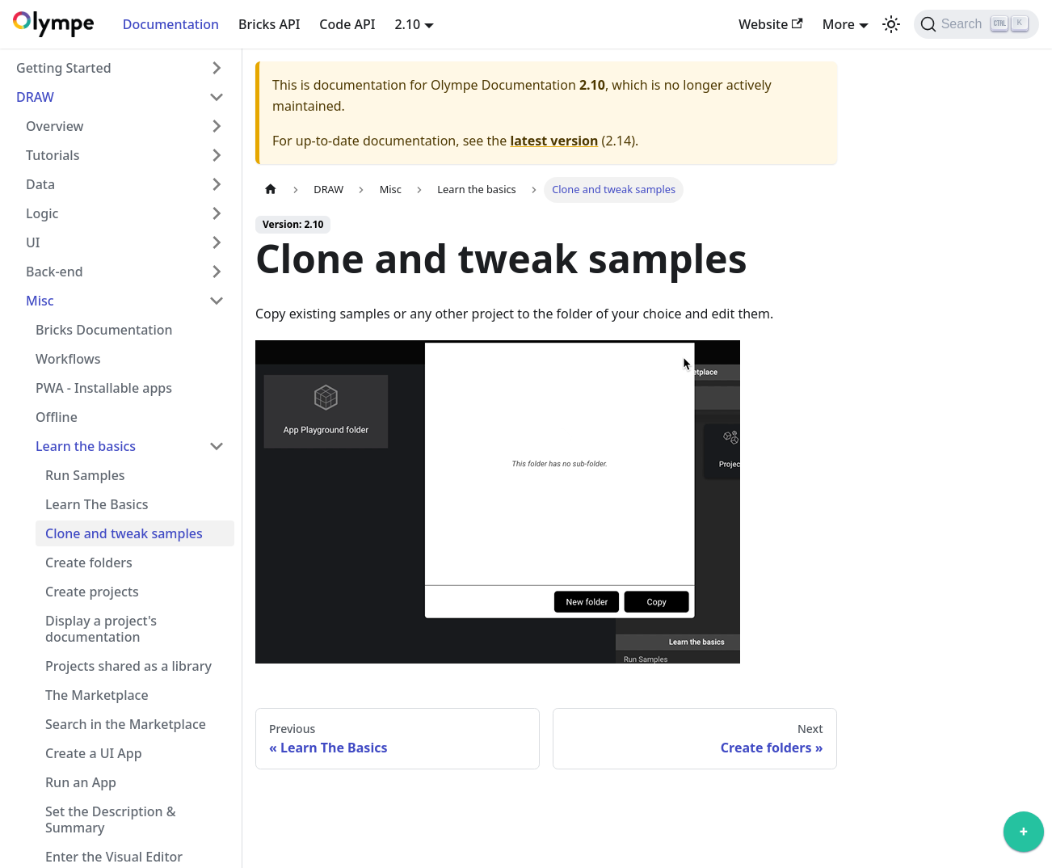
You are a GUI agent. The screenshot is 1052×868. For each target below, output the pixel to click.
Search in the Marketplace (125, 724)
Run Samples (85, 475)
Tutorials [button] (52, 155)
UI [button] (33, 242)
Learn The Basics (97, 504)
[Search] (976, 24)
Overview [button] (54, 126)
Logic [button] (42, 213)
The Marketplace (97, 695)
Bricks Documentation (104, 330)
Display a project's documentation (101, 629)
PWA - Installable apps (104, 388)
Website (771, 24)
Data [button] (40, 184)
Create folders (89, 562)
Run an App (80, 782)
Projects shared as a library (128, 666)
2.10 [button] (407, 24)
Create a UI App (93, 753)
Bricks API (269, 24)
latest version (554, 141)
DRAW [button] (35, 97)
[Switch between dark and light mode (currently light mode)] (891, 24)
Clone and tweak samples (124, 533)
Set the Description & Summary (110, 819)
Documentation (171, 24)
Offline (57, 417)
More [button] (839, 24)
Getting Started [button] (64, 68)
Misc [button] (40, 301)
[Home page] (270, 189)
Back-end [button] (54, 271)
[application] (1023, 835)
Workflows (68, 359)
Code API (347, 24)
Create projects (92, 591)
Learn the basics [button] (86, 446)
